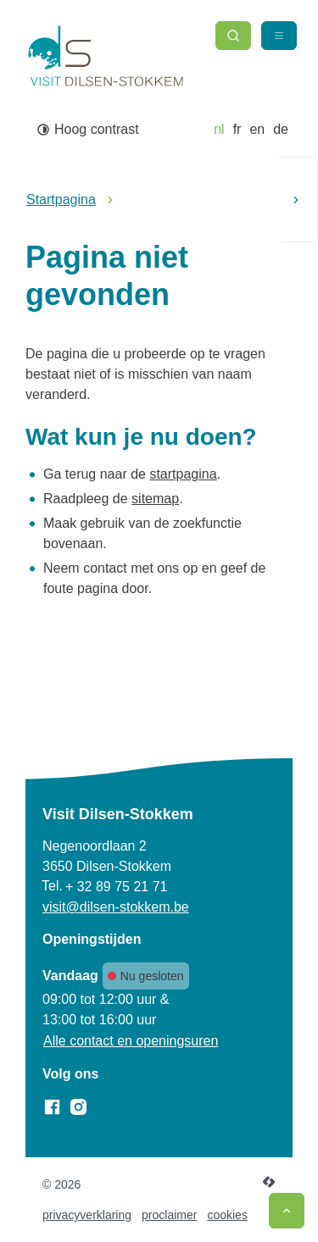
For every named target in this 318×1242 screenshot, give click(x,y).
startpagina (182, 474)
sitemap (155, 498)
